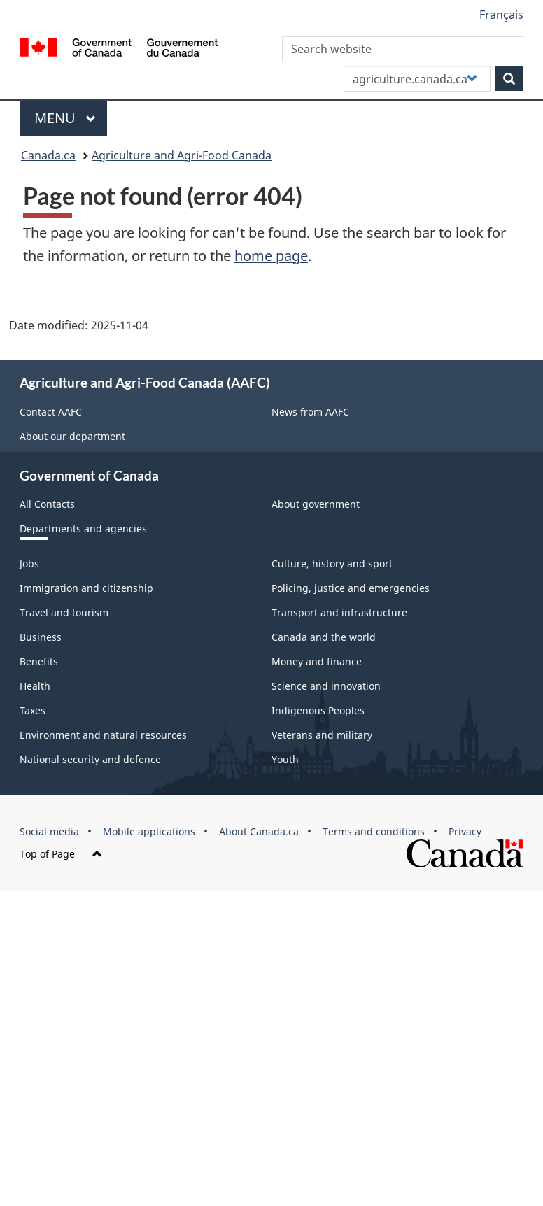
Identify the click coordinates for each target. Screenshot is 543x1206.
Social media (49, 831)
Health (35, 686)
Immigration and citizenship (86, 588)
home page (271, 255)
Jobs (29, 563)
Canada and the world (324, 637)
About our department (72, 436)
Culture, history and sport (332, 563)
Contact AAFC (51, 411)
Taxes (32, 710)
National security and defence (90, 759)
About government (316, 504)
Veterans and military (322, 735)
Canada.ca (48, 155)
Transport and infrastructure (339, 612)
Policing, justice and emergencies (351, 588)
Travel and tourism (64, 612)
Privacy (465, 831)
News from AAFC (310, 411)
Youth (285, 759)
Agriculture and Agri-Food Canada (182, 155)
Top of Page (61, 853)
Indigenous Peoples (318, 710)
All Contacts (47, 504)
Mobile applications (149, 831)
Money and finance (317, 661)
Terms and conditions (374, 831)
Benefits (39, 661)
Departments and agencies (83, 528)
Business (41, 637)
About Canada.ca (259, 831)
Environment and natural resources (103, 735)
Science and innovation (326, 686)
